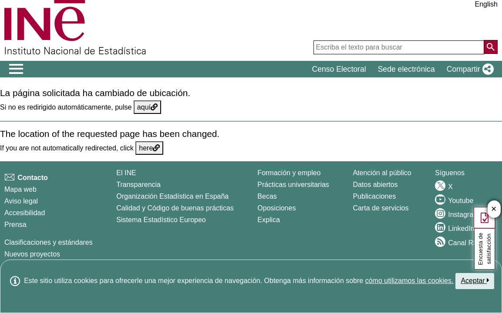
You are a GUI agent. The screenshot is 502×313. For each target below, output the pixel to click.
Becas (266, 196)
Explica (268, 219)
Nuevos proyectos (32, 254)
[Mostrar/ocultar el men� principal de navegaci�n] (16, 69)
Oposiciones (276, 208)
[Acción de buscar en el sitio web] (491, 47)
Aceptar (475, 280)
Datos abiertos (375, 184)
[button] (468, 69)
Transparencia (138, 184)
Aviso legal (21, 201)
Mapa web (20, 189)
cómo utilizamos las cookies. (409, 280)
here (149, 148)
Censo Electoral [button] (339, 69)
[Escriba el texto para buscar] (398, 47)
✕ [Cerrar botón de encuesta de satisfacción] (494, 209)
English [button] (486, 4)
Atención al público (382, 172)
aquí (147, 107)
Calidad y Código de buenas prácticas (175, 208)
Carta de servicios (380, 208)
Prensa (15, 224)
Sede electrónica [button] (406, 69)
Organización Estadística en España (172, 196)
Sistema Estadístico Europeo (161, 219)
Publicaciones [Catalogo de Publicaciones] (374, 196)
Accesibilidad (24, 212)
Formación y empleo (288, 172)
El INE (126, 172)
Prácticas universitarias (293, 184)
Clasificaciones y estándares (48, 242)
